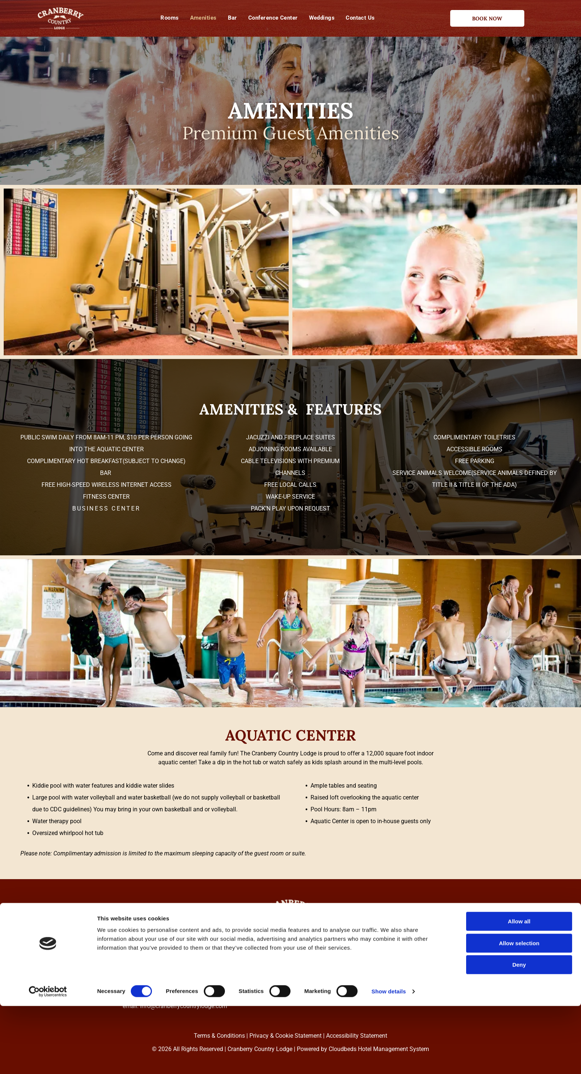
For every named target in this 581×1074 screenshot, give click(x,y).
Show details (389, 1059)
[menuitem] (169, 18)
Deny (519, 1033)
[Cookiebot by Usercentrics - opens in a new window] (48, 1059)
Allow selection (519, 1011)
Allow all (519, 989)
